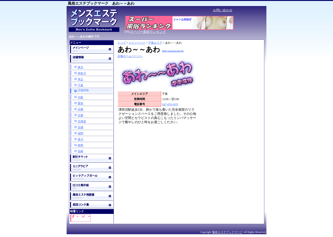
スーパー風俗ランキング (148, 31)
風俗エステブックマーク (227, 232)
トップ (121, 42)
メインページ (137, 42)
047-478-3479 (170, 104)
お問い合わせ (222, 10)
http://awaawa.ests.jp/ (173, 51)
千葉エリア (155, 42)
